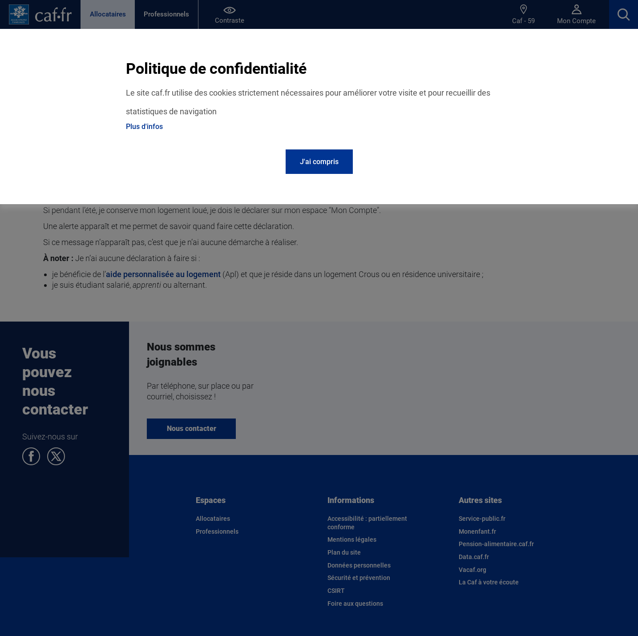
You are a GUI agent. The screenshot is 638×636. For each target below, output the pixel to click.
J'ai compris (319, 161)
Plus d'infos (144, 126)
